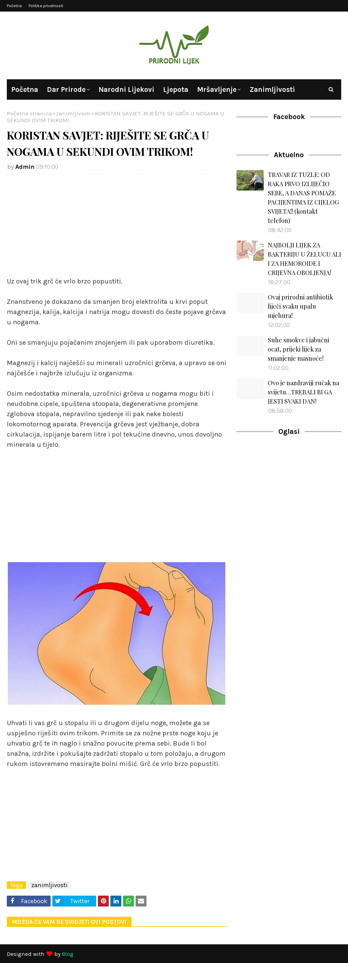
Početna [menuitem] (24, 89)
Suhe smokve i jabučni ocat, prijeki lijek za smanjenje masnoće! (298, 349)
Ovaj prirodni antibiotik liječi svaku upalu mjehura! (300, 306)
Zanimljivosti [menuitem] (272, 89)
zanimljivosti (73, 113)
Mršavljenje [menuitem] (217, 89)
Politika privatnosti (46, 5)
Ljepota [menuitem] (175, 89)
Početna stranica (29, 113)
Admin (25, 166)
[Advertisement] (116, 228)
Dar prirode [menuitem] (66, 89)
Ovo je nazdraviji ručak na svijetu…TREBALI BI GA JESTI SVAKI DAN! (303, 392)
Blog (67, 953)
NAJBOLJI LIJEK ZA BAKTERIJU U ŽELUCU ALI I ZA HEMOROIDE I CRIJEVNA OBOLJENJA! (304, 259)
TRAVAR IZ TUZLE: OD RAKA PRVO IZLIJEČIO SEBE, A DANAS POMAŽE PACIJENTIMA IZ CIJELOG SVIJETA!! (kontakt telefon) (303, 197)
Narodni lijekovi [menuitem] (126, 89)
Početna (14, 5)
